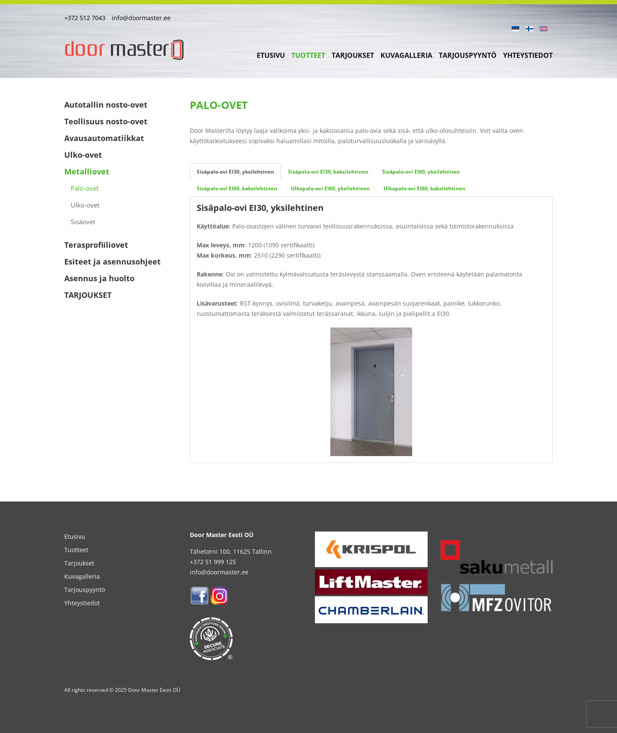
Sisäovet (83, 221)
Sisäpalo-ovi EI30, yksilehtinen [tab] (235, 171)
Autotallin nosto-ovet (105, 104)
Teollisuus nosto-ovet (105, 121)
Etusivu (271, 55)
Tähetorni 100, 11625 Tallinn (231, 551)
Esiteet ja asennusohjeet (112, 261)
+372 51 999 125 (213, 562)
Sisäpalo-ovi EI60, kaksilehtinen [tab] (237, 188)
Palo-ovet (85, 188)
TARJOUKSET (87, 295)
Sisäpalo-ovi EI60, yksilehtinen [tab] (421, 171)
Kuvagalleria (406, 55)
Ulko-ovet (83, 155)
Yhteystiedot (528, 55)
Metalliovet (86, 171)
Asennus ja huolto (99, 278)
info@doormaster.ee (141, 18)
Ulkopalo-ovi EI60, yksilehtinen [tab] (330, 188)
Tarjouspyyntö (468, 55)
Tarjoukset (353, 55)
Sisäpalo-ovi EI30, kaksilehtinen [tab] (328, 171)
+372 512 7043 (84, 18)
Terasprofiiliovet (96, 245)
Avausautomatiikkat (104, 138)
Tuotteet (308, 55)
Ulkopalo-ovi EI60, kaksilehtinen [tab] (424, 188)
